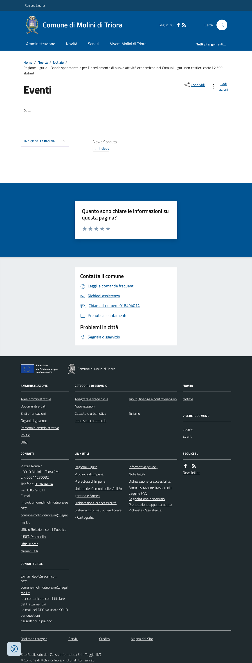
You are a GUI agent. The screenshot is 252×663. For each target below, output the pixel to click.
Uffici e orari (29, 544)
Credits (104, 638)
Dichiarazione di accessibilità (96, 503)
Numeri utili (29, 551)
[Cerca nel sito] (220, 25)
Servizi (93, 44)
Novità (71, 44)
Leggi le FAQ (138, 493)
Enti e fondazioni (33, 413)
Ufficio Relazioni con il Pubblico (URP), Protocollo (43, 533)
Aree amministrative (36, 399)
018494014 (44, 483)
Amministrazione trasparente (150, 487)
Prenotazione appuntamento (150, 504)
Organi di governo (34, 420)
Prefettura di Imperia (90, 481)
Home (27, 62)
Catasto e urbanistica (90, 413)
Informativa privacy (143, 467)
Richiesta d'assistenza (145, 510)
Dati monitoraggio (34, 638)
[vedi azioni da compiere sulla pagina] (220, 86)
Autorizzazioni (85, 406)
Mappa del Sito (142, 638)
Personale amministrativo (40, 427)
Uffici (24, 442)
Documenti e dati (33, 406)
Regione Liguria (35, 5)
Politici (25, 435)
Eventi (187, 436)
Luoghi (188, 429)
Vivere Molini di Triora (128, 44)
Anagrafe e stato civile (91, 399)
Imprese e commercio (90, 420)
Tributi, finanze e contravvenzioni (153, 402)
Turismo (134, 413)
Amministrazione (40, 44)
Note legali (137, 474)
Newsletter (191, 472)
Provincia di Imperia (89, 474)
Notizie (58, 62)
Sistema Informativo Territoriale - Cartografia (98, 513)
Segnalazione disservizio (147, 499)
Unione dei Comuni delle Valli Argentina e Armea (98, 492)
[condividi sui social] (194, 84)
